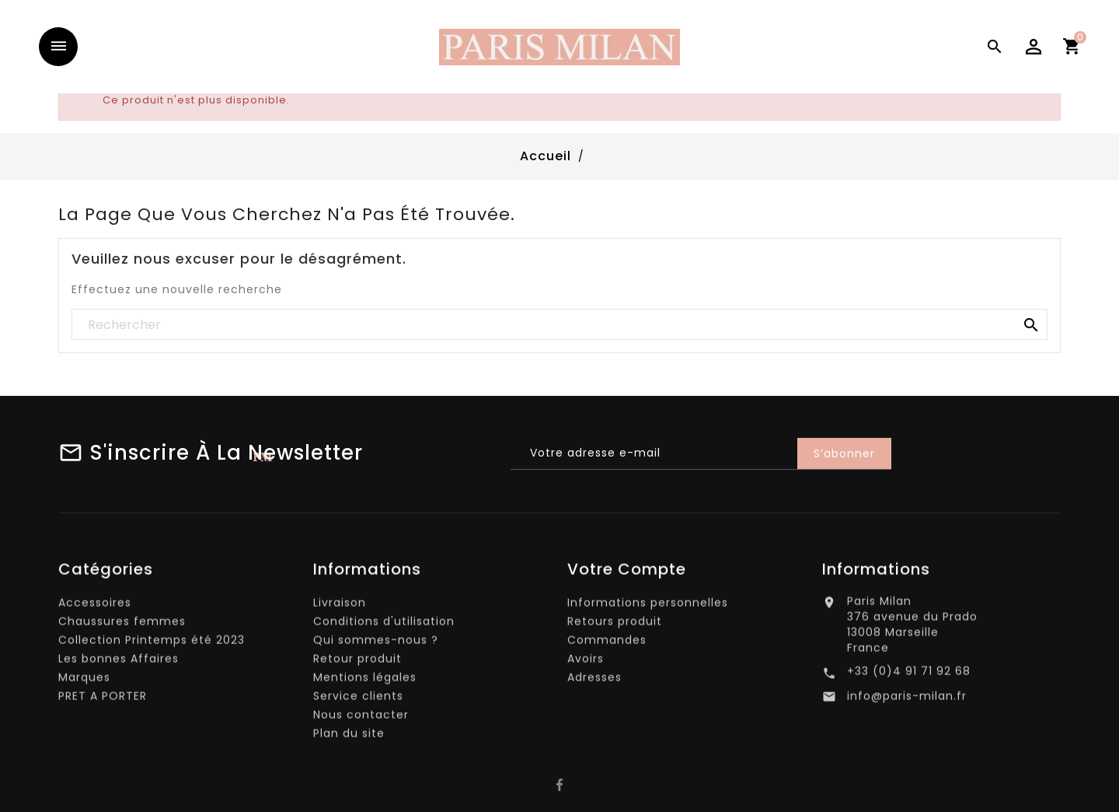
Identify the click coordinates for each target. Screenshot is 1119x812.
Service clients (358, 700)
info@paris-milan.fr (907, 701)
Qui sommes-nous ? (375, 644)
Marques (84, 681)
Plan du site (349, 737)
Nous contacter (361, 718)
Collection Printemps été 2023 (151, 644)
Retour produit (357, 662)
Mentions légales (365, 681)
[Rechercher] (559, 325)
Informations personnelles (647, 606)
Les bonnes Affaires (118, 662)
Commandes (607, 644)
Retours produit (614, 625)
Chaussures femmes (122, 625)
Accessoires (94, 606)
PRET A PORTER (102, 700)
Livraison (339, 606)
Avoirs (585, 662)
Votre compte (626, 573)
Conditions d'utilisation (384, 625)
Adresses (594, 681)
